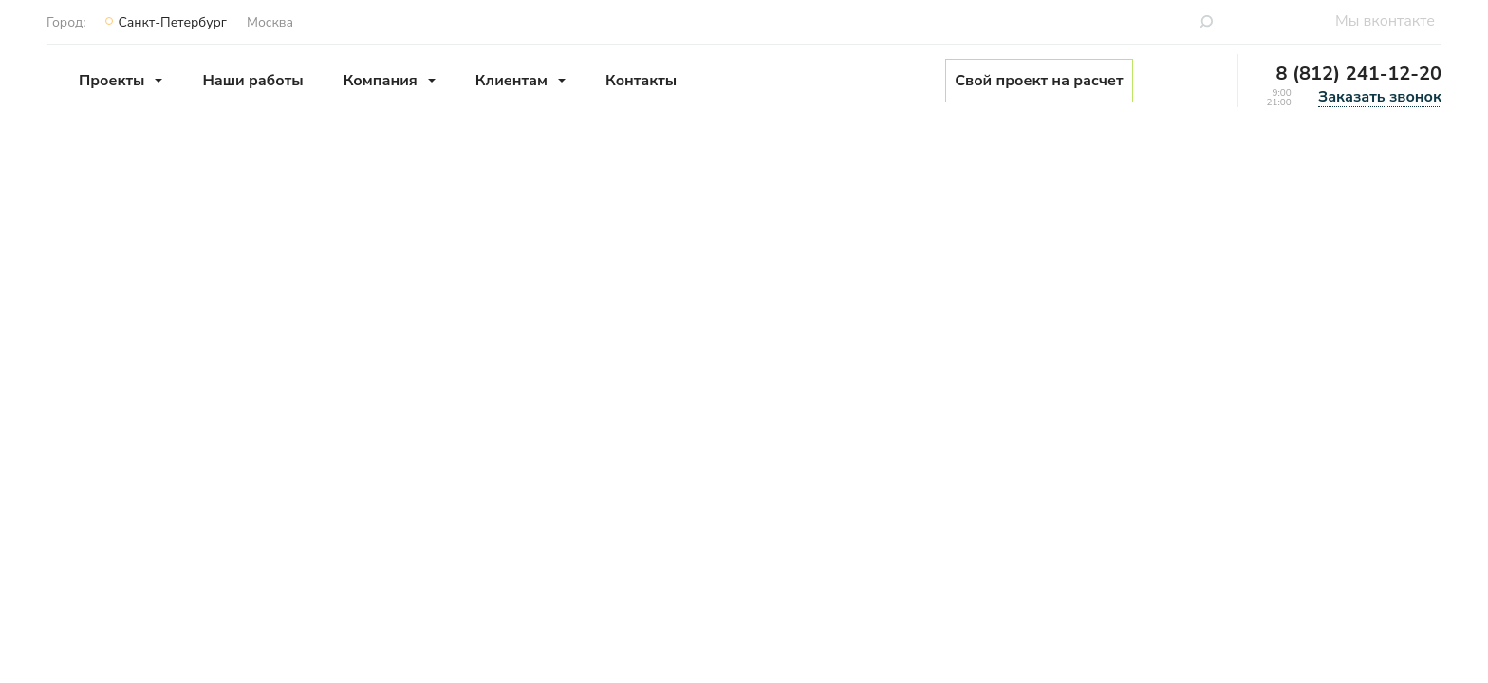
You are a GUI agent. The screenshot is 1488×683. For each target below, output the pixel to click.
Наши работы (252, 80)
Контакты (641, 80)
